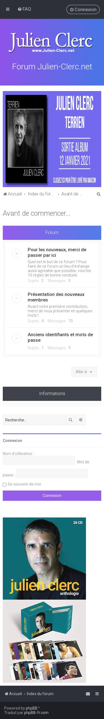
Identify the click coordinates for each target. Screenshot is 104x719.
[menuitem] (24, 9)
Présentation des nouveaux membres (56, 296)
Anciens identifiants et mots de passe (60, 336)
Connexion (12, 440)
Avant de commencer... (36, 213)
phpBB (31, 708)
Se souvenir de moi (24, 483)
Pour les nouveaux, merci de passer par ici (57, 251)
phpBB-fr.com (36, 712)
